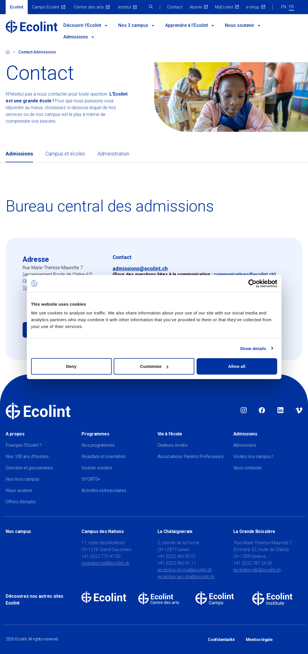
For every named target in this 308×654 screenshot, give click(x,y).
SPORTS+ (90, 479)
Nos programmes (98, 445)
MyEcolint (224, 7)
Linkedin (280, 410)
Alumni (195, 7)
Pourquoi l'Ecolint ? (24, 445)
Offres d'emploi (21, 501)
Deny (71, 366)
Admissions (75, 37)
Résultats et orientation (103, 456)
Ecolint (16, 7)
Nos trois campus (22, 479)
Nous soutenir (239, 25)
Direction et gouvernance (29, 467)
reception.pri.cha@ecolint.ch (185, 570)
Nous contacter (247, 467)
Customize (154, 366)
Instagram (244, 410)
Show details (253, 348)
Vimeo (299, 410)
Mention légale (259, 639)
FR (291, 6)
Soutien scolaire (96, 467)
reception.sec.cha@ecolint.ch (186, 576)
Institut (124, 7)
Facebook (262, 410)
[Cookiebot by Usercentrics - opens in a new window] (252, 283)
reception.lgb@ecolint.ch (257, 570)
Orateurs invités (173, 445)
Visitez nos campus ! (253, 456)
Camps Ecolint (45, 7)
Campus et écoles (65, 154)
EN (283, 6)
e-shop (252, 7)
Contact (174, 7)
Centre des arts (89, 7)
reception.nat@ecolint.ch (105, 563)
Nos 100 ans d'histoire (27, 456)
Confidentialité (221, 639)
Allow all (236, 366)
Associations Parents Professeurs (191, 456)
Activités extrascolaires (103, 490)
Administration (113, 154)
